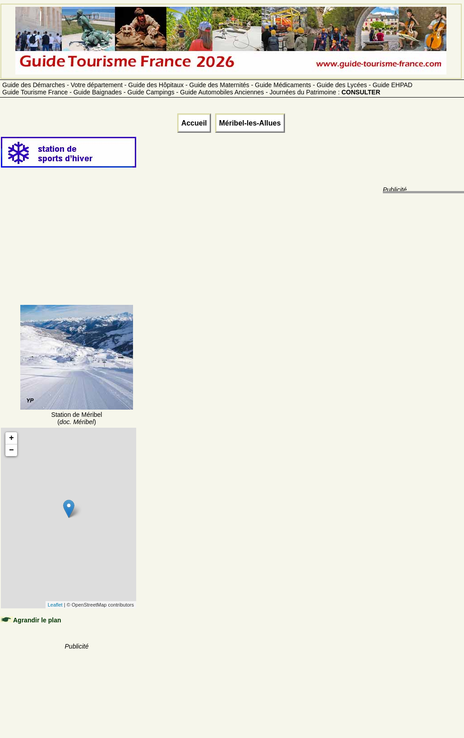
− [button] (11, 450)
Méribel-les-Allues (250, 123)
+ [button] (11, 438)
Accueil (194, 123)
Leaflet (55, 604)
